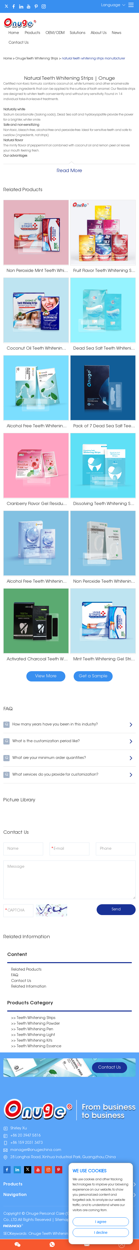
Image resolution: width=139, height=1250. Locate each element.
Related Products (26, 970)
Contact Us (19, 43)
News (116, 33)
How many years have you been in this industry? (68, 725)
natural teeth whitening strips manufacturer (93, 58)
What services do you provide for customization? (68, 775)
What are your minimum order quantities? (68, 758)
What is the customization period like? (68, 741)
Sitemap (62, 1220)
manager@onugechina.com (35, 1150)
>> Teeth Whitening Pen (32, 1029)
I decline (100, 1232)
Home (14, 33)
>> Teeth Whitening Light (33, 1035)
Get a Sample (93, 676)
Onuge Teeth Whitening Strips (37, 58)
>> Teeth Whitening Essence (36, 1046)
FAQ (14, 975)
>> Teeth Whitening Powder (35, 1024)
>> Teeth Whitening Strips (33, 1018)
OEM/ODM (55, 33)
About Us (99, 33)
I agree (100, 1222)
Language (113, 5)
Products (32, 33)
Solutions (78, 33)
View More (46, 676)
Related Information (28, 987)
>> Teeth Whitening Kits (31, 1041)
